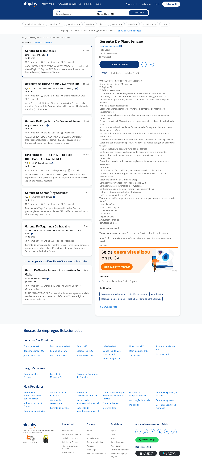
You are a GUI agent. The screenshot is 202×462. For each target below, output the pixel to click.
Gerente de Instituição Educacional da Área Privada (114, 395)
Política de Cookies (70, 442)
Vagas (113, 438)
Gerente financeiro (112, 403)
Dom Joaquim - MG (138, 350)
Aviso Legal (91, 450)
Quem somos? (68, 430)
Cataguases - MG (85, 350)
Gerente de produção (34, 411)
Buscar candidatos (95, 442)
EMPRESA (115, 73)
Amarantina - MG (58, 355)
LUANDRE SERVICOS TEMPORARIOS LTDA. (55, 88)
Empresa (110, 46)
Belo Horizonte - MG (60, 346)
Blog (98, 4)
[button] (138, 12)
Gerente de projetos (165, 400)
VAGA (104, 73)
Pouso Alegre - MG (112, 358)
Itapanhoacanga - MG (34, 350)
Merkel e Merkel (37, 278)
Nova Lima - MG (137, 346)
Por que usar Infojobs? (72, 434)
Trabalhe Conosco (70, 438)
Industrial (134, 404)
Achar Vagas (48, 4)
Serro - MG (134, 355)
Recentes (38, 42)
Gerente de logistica (60, 408)
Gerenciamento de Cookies (70, 447)
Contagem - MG (31, 346)
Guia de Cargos (117, 442)
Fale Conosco (68, 452)
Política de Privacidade (96, 453)
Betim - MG (82, 346)
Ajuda (89, 430)
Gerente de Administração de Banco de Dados (32, 395)
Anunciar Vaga (145, 4)
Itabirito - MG (109, 346)
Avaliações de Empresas (69, 4)
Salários (88, 4)
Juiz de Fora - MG (32, 355)
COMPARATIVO (132, 73)
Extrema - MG (162, 354)
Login (157, 4)
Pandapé (90, 446)
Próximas (48, 42)
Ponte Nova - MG (85, 355)
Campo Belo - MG (58, 350)
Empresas (130, 4)
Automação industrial (139, 400)
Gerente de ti (109, 408)
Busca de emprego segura (119, 455)
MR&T (42, 163)
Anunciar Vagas (93, 438)
